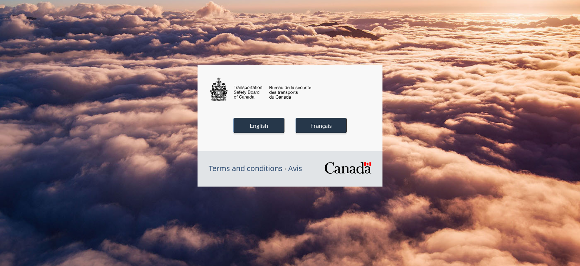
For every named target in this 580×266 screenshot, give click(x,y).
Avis (295, 168)
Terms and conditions (246, 168)
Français (321, 125)
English (259, 125)
